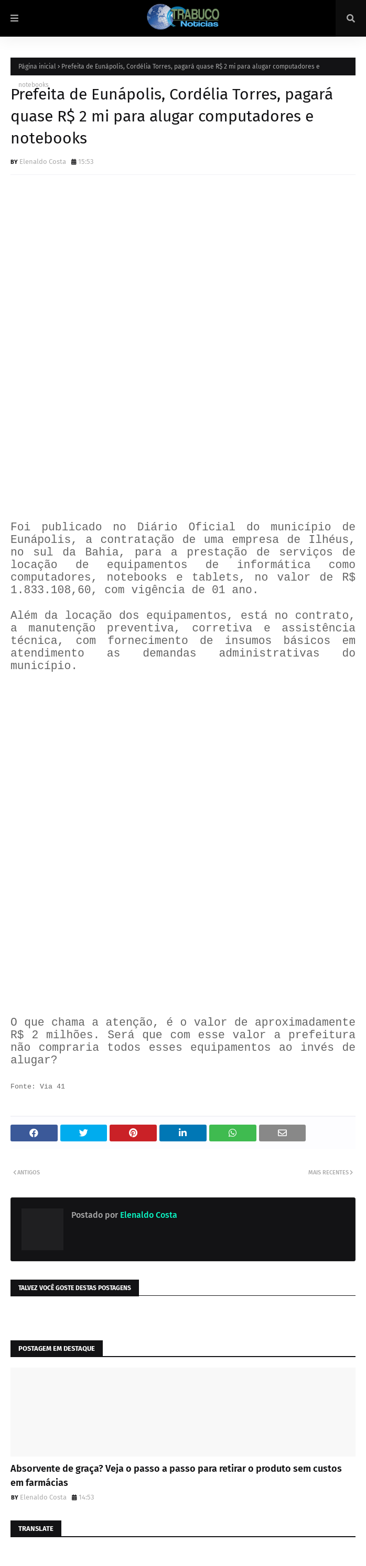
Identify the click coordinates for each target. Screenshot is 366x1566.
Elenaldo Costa (42, 161)
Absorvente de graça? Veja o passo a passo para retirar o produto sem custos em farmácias (176, 1476)
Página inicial (37, 66)
